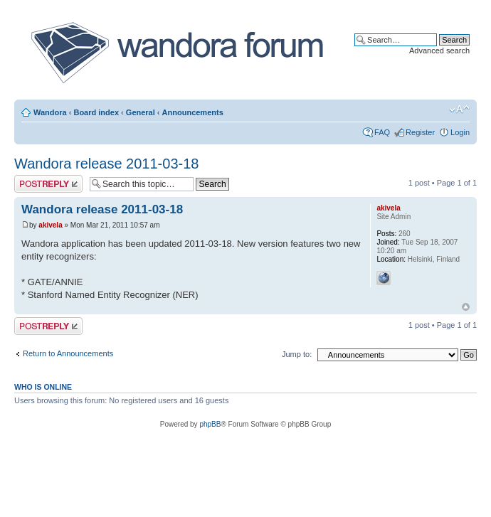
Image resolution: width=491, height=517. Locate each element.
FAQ (382, 132)
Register (420, 132)
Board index (96, 112)
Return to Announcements (68, 353)
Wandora (50, 112)
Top (466, 307)
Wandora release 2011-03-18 (106, 163)
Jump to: (297, 354)
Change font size (459, 109)
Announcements (192, 112)
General (140, 112)
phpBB (210, 424)
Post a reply (48, 184)
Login (460, 132)
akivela (50, 225)
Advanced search (439, 50)
